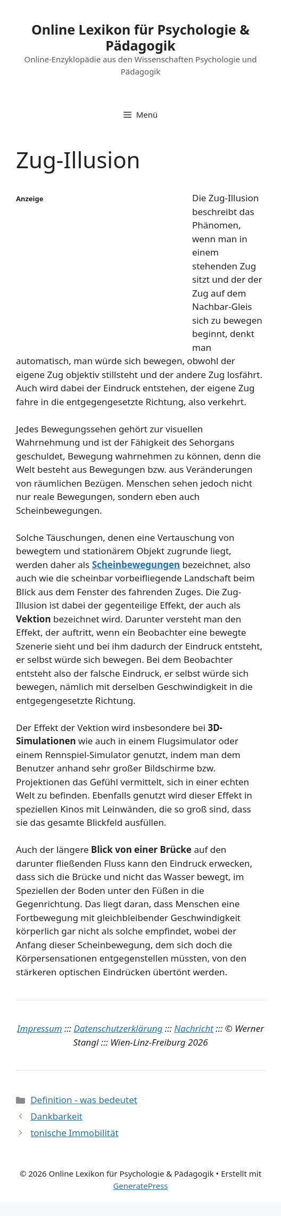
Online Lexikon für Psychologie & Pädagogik (140, 37)
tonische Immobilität (74, 1133)
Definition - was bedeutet (83, 1100)
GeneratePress (140, 1185)
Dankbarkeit (56, 1116)
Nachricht (193, 1028)
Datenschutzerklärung (118, 1028)
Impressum (39, 1028)
